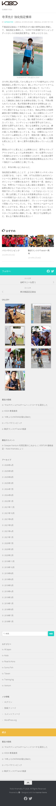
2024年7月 (9, 489)
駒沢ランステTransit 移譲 (15, 429)
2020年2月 (9, 555)
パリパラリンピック (11, 250)
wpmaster (8, 22)
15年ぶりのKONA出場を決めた (17, 417)
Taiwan (7, 673)
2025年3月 (9, 483)
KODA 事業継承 (10, 411)
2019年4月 (9, 591)
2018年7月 (9, 615)
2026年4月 (9, 465)
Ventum (7, 685)
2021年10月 (9, 513)
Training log (9, 679)
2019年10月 (9, 567)
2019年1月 (9, 603)
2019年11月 (9, 561)
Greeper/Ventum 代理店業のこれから (20, 445)
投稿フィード (10, 708)
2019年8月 (9, 573)
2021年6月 (9, 519)
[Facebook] (48, 271)
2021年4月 (9, 531)
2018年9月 (9, 609)
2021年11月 (9, 507)
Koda (6, 655)
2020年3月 (9, 549)
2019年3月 (9, 597)
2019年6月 (9, 579)
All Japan (7, 649)
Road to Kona (9, 661)
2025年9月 (9, 471)
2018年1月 (9, 621)
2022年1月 (9, 501)
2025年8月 (9, 477)
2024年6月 (9, 495)
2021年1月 (9, 537)
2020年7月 (9, 543)
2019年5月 (9, 585)
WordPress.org (10, 720)
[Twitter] (52, 271)
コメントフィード (12, 714)
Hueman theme (41, 792)
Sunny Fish (7, 9)
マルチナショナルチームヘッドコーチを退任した (26, 405)
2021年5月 (9, 525)
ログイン (8, 702)
